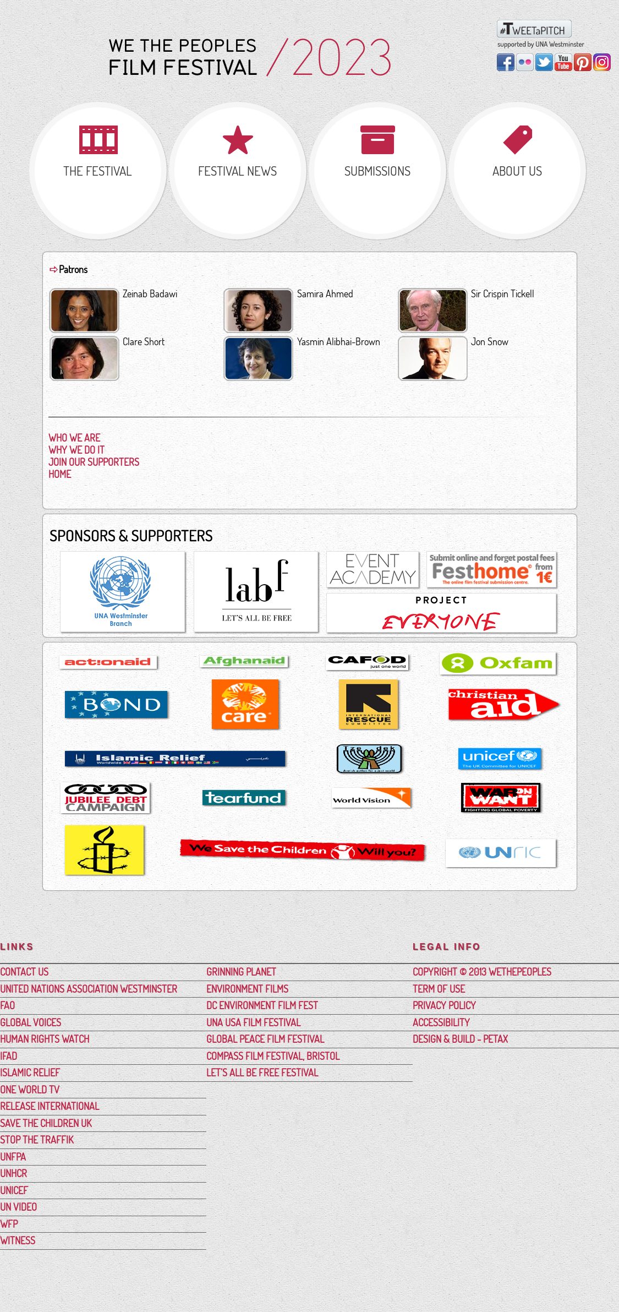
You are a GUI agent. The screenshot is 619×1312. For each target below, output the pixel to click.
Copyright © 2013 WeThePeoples (482, 972)
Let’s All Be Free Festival (262, 1072)
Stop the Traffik (36, 1140)
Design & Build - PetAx (460, 1039)
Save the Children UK (45, 1123)
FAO (7, 1005)
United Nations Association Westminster (88, 989)
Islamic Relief (30, 1072)
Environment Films (247, 989)
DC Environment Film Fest (262, 1005)
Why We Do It (76, 450)
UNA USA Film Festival (253, 1022)
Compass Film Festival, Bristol (272, 1056)
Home (59, 474)
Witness (17, 1240)
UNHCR (13, 1173)
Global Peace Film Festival (265, 1039)
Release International (49, 1106)
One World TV (29, 1090)
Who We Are (74, 438)
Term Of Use (439, 989)
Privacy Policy (444, 1005)
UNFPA (13, 1157)
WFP (9, 1224)
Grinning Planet (241, 972)
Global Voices (30, 1022)
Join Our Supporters (93, 462)
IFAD (8, 1056)
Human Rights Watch (44, 1039)
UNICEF (14, 1190)
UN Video (18, 1207)
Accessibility (441, 1022)
